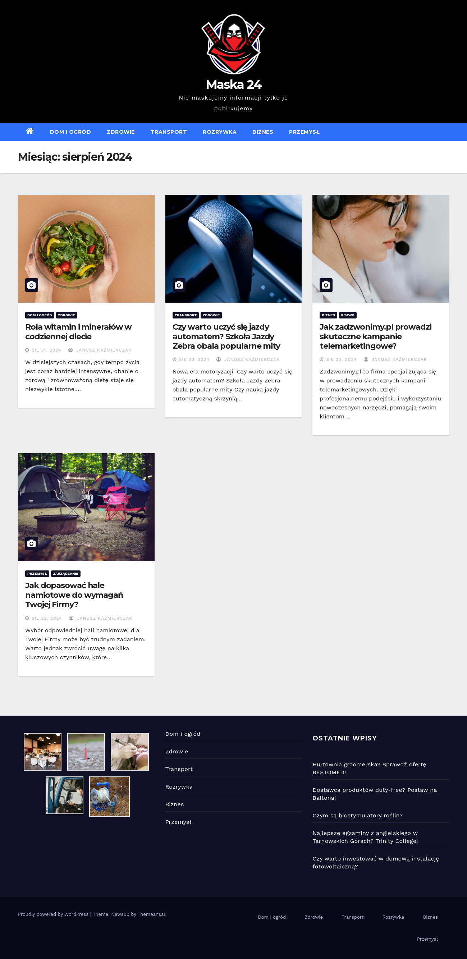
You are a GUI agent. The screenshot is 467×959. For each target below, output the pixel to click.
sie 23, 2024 (341, 359)
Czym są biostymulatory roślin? (357, 815)
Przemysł (304, 132)
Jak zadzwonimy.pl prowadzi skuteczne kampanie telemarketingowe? (375, 336)
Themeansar (151, 914)
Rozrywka (220, 132)
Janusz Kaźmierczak (100, 350)
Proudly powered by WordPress (54, 914)
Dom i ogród (70, 132)
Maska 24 (233, 84)
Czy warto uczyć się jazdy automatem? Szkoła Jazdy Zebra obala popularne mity (226, 336)
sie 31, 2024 (46, 350)
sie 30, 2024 (194, 359)
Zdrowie (121, 132)
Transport (169, 132)
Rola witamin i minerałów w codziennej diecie (78, 331)
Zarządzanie (65, 573)
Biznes (262, 132)
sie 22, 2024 (47, 618)
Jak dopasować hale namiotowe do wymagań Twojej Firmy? (74, 595)
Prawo (347, 315)
